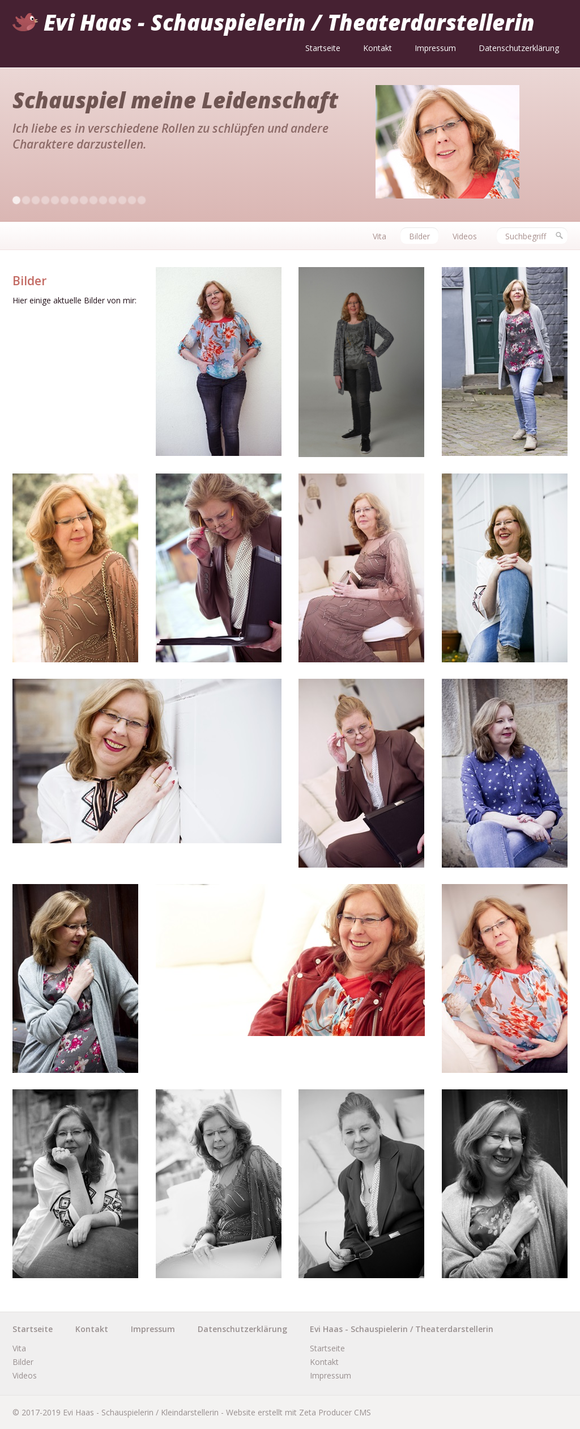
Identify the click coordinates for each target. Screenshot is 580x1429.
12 (122, 200)
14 (142, 200)
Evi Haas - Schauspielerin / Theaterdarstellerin (289, 22)
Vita (379, 236)
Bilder (419, 236)
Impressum (435, 48)
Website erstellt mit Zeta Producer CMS (298, 1412)
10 (103, 200)
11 (113, 200)
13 (132, 200)
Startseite (322, 48)
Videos (465, 236)
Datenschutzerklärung (519, 48)
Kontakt (377, 48)
